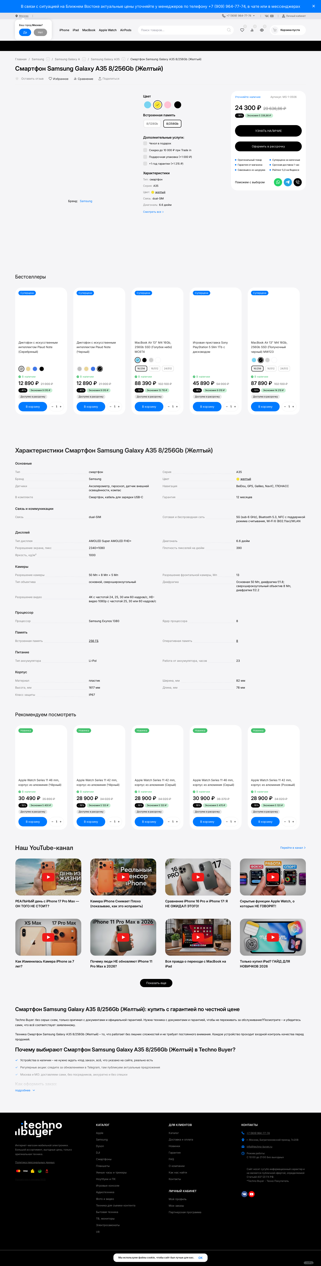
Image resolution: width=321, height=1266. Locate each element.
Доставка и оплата (181, 1139)
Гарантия (175, 1152)
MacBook (88, 30)
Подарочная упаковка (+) (167, 156)
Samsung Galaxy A (67, 59)
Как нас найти (178, 1172)
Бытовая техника (107, 1212)
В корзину (33, 406)
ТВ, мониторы (105, 1218)
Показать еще (156, 983)
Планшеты (103, 1166)
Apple (99, 1133)
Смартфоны (104, 1159)
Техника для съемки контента (115, 1205)
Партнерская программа (185, 1212)
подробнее (25, 1090)
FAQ (171, 1159)
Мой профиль (177, 1199)
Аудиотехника (105, 1192)
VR (97, 1231)
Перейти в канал (293, 847)
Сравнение (83, 78)
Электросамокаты (108, 1225)
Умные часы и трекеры (111, 1172)
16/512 (154, 368)
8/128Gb (152, 123)
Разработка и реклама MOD (30, 1179)
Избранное (58, 78)
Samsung (38, 59)
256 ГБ (93, 641)
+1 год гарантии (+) (163, 163)
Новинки (174, 1146)
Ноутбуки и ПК (106, 1179)
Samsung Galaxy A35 (105, 59)
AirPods (125, 30)
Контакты (175, 1179)
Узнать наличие (268, 130)
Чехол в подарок (157, 143)
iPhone (64, 30)
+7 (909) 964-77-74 (226, 6)
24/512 (168, 368)
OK (200, 1257)
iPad (76, 30)
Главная (21, 59)
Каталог (174, 1133)
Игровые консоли (107, 1185)
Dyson (100, 1146)
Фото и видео (105, 1198)
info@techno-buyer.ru (259, 1146)
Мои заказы (176, 1205)
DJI (98, 1152)
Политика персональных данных (35, 1162)
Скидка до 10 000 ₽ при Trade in (167, 150)
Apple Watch (108, 30)
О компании (177, 1166)
